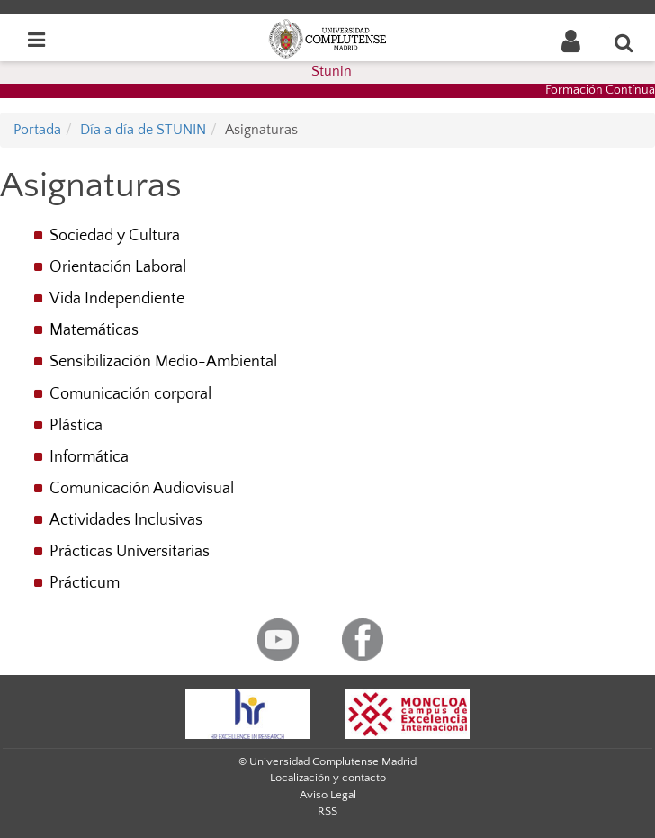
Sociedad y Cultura (114, 236)
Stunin (331, 71)
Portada (37, 130)
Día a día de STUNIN (143, 130)
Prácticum (84, 583)
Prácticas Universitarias (129, 552)
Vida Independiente (116, 299)
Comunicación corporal (130, 394)
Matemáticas (94, 330)
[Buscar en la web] (624, 42)
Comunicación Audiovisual (141, 489)
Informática (89, 457)
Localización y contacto (328, 777)
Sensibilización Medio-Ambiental (163, 362)
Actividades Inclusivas (125, 520)
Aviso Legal (328, 794)
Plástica (76, 426)
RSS (327, 811)
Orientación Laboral (117, 267)
